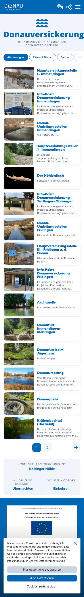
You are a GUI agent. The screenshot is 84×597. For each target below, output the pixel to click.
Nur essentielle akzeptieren (42, 570)
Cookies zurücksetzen (42, 586)
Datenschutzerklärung (52, 561)
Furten (65, 57)
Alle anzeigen (16, 57)
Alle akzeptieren (42, 578)
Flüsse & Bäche (42, 57)
